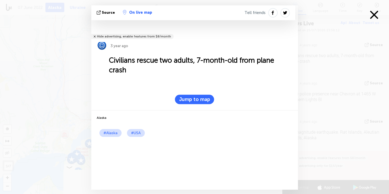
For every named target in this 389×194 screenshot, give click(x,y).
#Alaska (110, 133)
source (106, 13)
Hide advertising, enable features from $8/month (134, 36)
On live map (137, 12)
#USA (136, 133)
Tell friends (255, 12)
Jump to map (194, 99)
